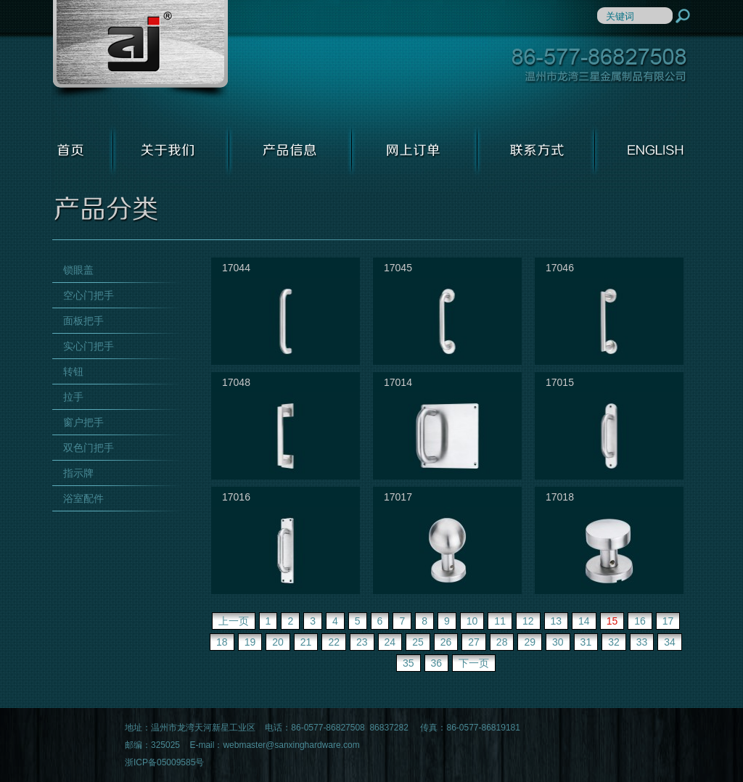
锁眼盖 (78, 270)
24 (390, 642)
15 (612, 621)
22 (334, 642)
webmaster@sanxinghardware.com (291, 745)
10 (472, 621)
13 (556, 621)
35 (408, 663)
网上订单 (414, 150)
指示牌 (78, 473)
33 (642, 642)
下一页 (474, 663)
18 (222, 642)
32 (614, 642)
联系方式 (536, 150)
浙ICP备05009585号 (164, 762)
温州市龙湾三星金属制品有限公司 (140, 50)
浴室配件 (83, 498)
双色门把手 (88, 447)
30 (558, 642)
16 (640, 621)
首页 (82, 150)
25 (418, 642)
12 (528, 621)
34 (670, 642)
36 (437, 663)
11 (500, 621)
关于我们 (171, 150)
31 (586, 642)
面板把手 (83, 320)
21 (306, 642)
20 (278, 642)
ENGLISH (643, 150)
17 (668, 621)
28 (502, 642)
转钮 (73, 371)
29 (529, 642)
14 (584, 621)
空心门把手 (88, 295)
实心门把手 (88, 346)
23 (362, 642)
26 (446, 642)
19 (250, 642)
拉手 (73, 397)
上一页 (233, 621)
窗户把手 (83, 422)
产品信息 (290, 150)
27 (474, 642)
